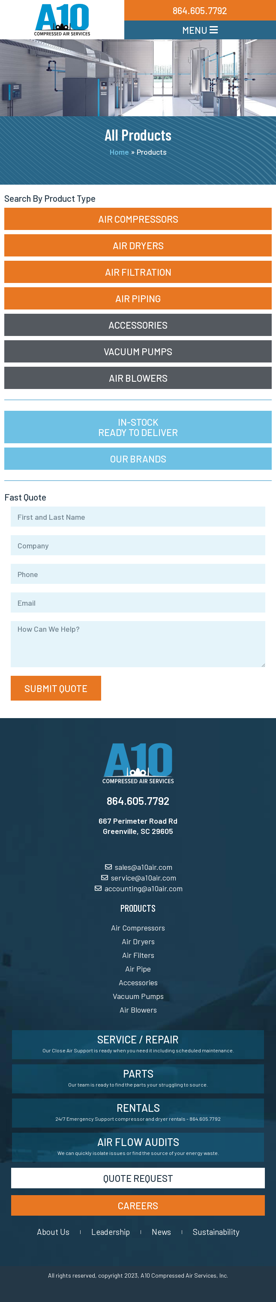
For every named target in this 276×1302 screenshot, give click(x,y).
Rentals (138, 1108)
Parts (138, 1073)
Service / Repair (138, 1039)
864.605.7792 (138, 800)
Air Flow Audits (138, 1142)
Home (119, 151)
